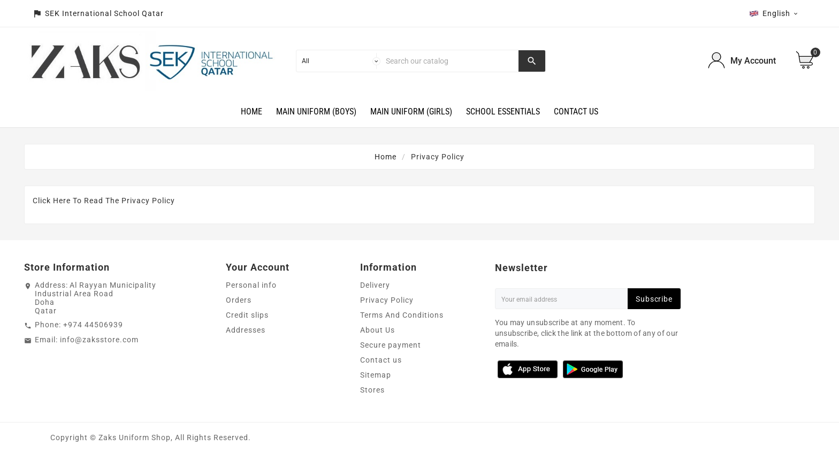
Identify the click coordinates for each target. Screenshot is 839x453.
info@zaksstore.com (99, 339)
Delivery (375, 285)
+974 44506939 (93, 324)
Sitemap (375, 375)
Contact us (381, 360)
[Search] (449, 61)
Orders (238, 300)
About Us (377, 330)
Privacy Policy (387, 300)
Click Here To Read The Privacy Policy (104, 200)
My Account (753, 61)
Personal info (251, 285)
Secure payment (390, 345)
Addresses (245, 330)
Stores (372, 390)
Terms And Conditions (402, 315)
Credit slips (247, 315)
